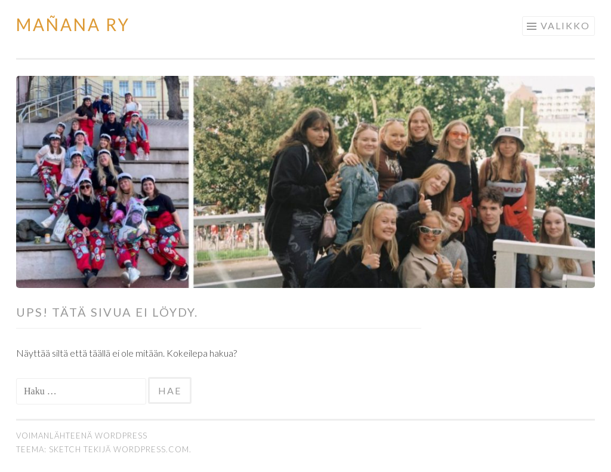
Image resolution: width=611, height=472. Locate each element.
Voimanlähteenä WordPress (81, 435)
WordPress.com (151, 449)
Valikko (565, 25)
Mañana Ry (73, 24)
